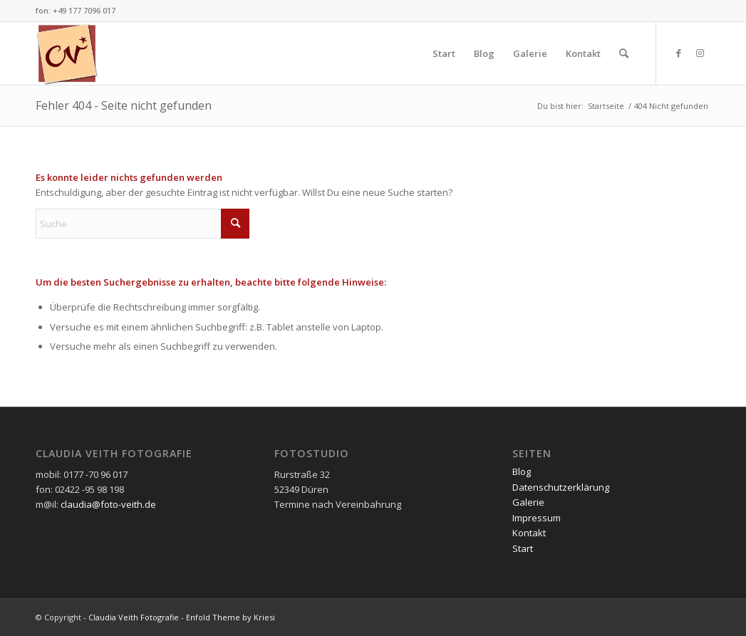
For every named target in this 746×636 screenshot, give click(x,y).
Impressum (536, 517)
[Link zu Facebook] (678, 52)
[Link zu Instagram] (699, 52)
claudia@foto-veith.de (108, 504)
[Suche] (624, 53)
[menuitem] (444, 53)
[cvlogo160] (67, 53)
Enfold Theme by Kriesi (230, 617)
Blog (521, 471)
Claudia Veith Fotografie (133, 617)
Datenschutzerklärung (560, 487)
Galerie (528, 502)
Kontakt (529, 532)
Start (522, 548)
